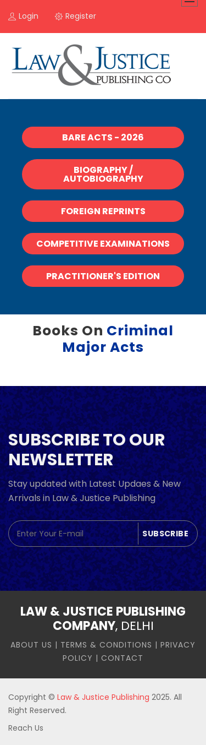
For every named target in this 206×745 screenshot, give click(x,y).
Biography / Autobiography (103, 174)
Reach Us (25, 727)
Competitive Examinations (103, 243)
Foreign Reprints (103, 211)
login (23, 15)
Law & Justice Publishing (103, 697)
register (75, 15)
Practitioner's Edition (103, 276)
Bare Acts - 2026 (103, 137)
